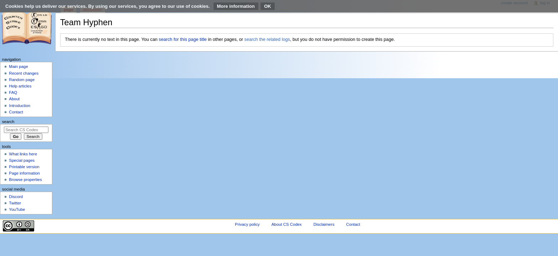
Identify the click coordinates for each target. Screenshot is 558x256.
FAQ (13, 92)
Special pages (22, 160)
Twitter (15, 203)
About (14, 99)
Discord (16, 196)
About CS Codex (287, 224)
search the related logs (267, 39)
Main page (18, 66)
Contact (16, 112)
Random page (22, 80)
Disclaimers (324, 224)
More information (236, 6)
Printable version (24, 167)
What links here (23, 154)
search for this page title (183, 39)
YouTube (17, 209)
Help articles (20, 86)
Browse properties (25, 179)
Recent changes (23, 73)
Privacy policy (247, 224)
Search (8, 121)
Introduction (19, 105)
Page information (24, 173)
